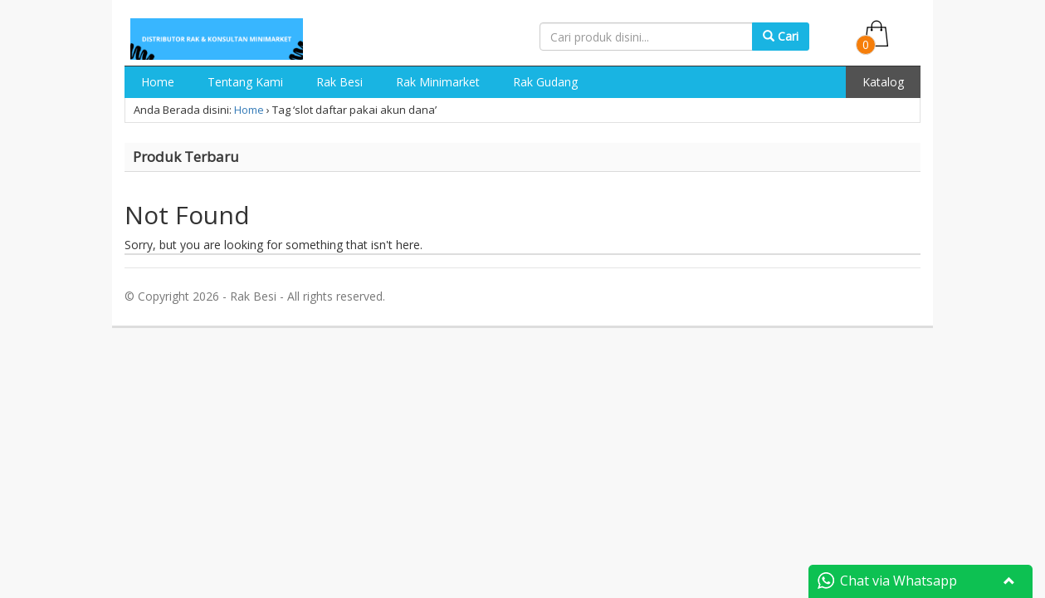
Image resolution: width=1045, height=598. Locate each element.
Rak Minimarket (438, 82)
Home (157, 82)
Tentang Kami (245, 82)
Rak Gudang (545, 82)
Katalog (883, 82)
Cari (780, 36)
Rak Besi (339, 82)
